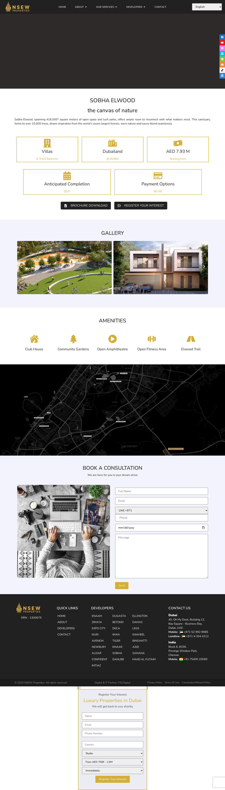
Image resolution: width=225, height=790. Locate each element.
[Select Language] (207, 6)
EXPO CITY (99, 628)
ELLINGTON (139, 616)
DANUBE (118, 659)
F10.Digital (124, 682)
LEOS (135, 628)
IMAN (116, 634)
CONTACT (64, 634)
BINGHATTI (139, 641)
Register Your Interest (112, 779)
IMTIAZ (96, 665)
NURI (95, 634)
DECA (116, 628)
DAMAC (137, 622)
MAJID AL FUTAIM (144, 659)
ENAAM (97, 616)
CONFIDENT (99, 659)
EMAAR (117, 647)
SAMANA (138, 653)
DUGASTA (119, 616)
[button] (21, 266)
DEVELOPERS (66, 628)
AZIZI (135, 647)
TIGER (116, 641)
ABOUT (62, 622)
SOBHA (117, 653)
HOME (61, 616)
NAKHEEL (138, 634)
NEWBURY (99, 647)
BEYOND (118, 622)
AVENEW (98, 641)
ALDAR (96, 653)
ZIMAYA (97, 622)
